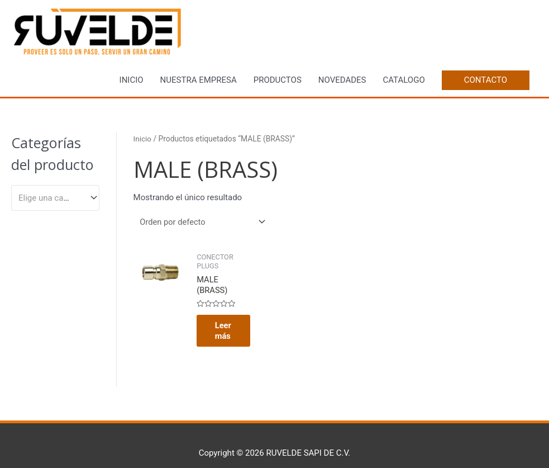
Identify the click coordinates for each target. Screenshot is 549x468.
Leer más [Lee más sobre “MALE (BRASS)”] (219, 314)
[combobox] (55, 198)
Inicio (142, 139)
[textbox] (50, 198)
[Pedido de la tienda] (202, 222)
